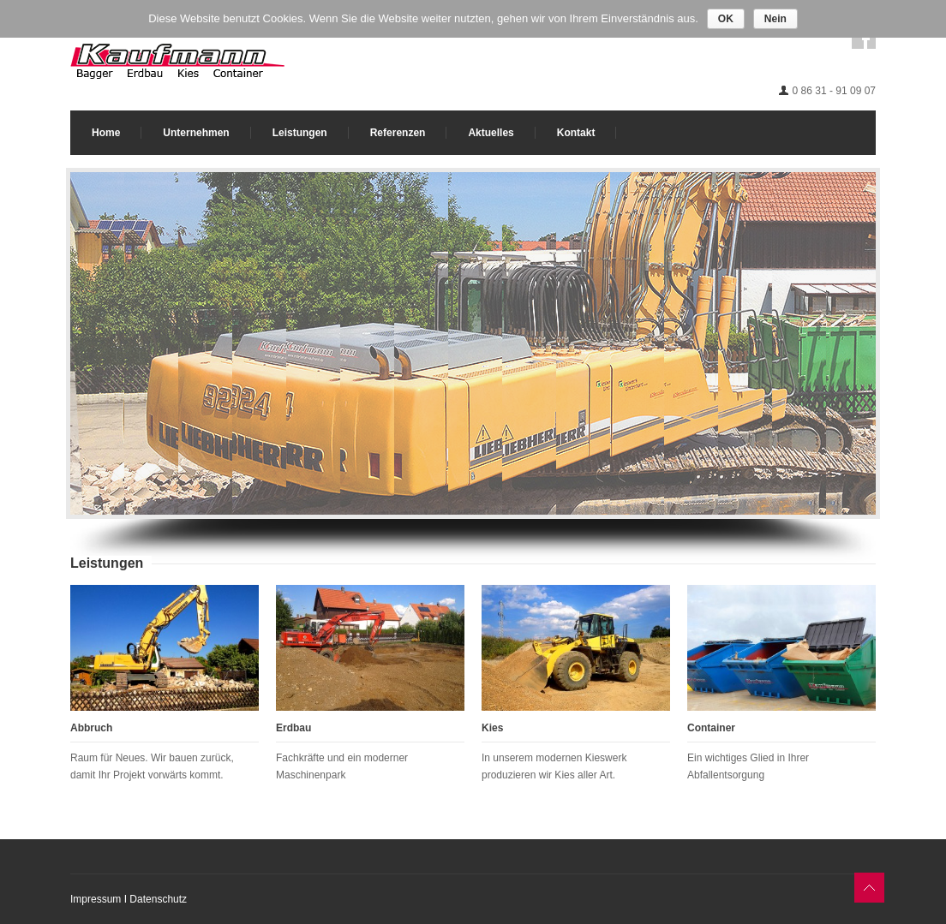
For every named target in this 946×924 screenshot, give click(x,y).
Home (106, 133)
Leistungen (299, 133)
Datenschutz (158, 899)
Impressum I (99, 899)
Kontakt (576, 133)
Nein (775, 19)
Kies (492, 728)
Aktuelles (490, 133)
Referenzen (398, 133)
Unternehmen (196, 133)
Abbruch (91, 728)
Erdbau (293, 728)
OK (725, 19)
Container (711, 728)
